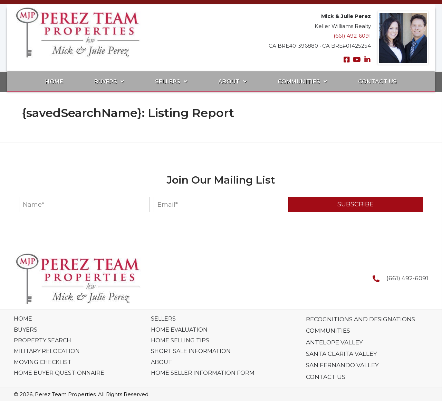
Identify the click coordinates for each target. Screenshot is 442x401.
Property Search (42, 340)
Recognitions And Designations (360, 319)
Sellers (163, 318)
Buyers (25, 329)
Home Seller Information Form (202, 373)
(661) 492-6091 (352, 35)
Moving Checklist (42, 362)
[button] (346, 59)
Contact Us (325, 376)
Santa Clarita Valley (341, 353)
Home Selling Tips (180, 340)
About (161, 362)
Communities (328, 330)
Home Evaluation (179, 329)
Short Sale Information (191, 351)
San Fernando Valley (342, 365)
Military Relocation (47, 351)
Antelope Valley (334, 342)
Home (23, 318)
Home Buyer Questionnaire (59, 373)
